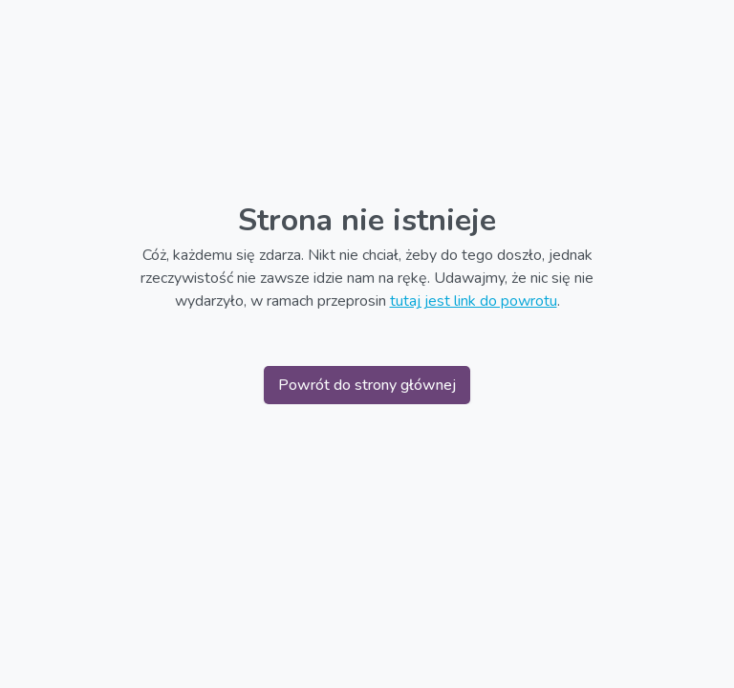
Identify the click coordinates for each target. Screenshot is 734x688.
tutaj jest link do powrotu (473, 301)
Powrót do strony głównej (367, 385)
